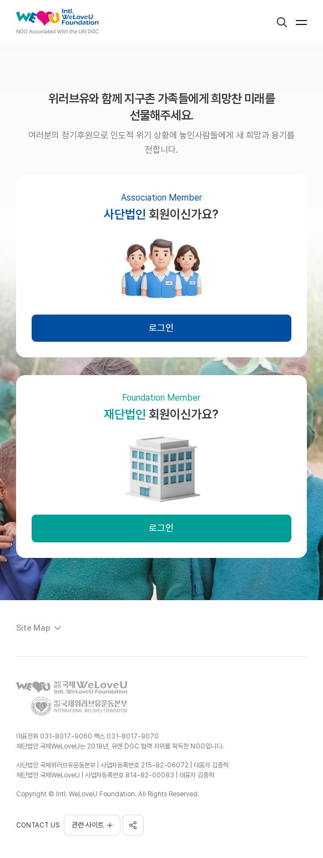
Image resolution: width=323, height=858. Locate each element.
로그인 (161, 327)
